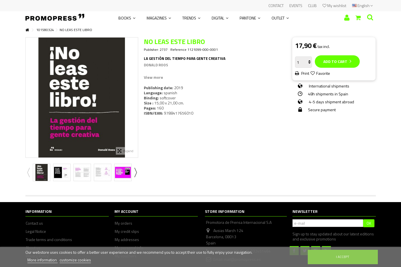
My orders (123, 223)
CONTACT (276, 5)
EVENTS (295, 5)
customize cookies (75, 260)
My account (126, 211)
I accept (342, 256)
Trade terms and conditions (49, 239)
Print (304, 73)
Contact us (34, 223)
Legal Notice (36, 231)
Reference (178, 49)
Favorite (323, 73)
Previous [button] (28, 172)
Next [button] (135, 172)
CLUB (312, 5)
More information (42, 260)
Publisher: (151, 49)
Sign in (347, 17)
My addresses (127, 239)
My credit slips (127, 231)
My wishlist (334, 5)
